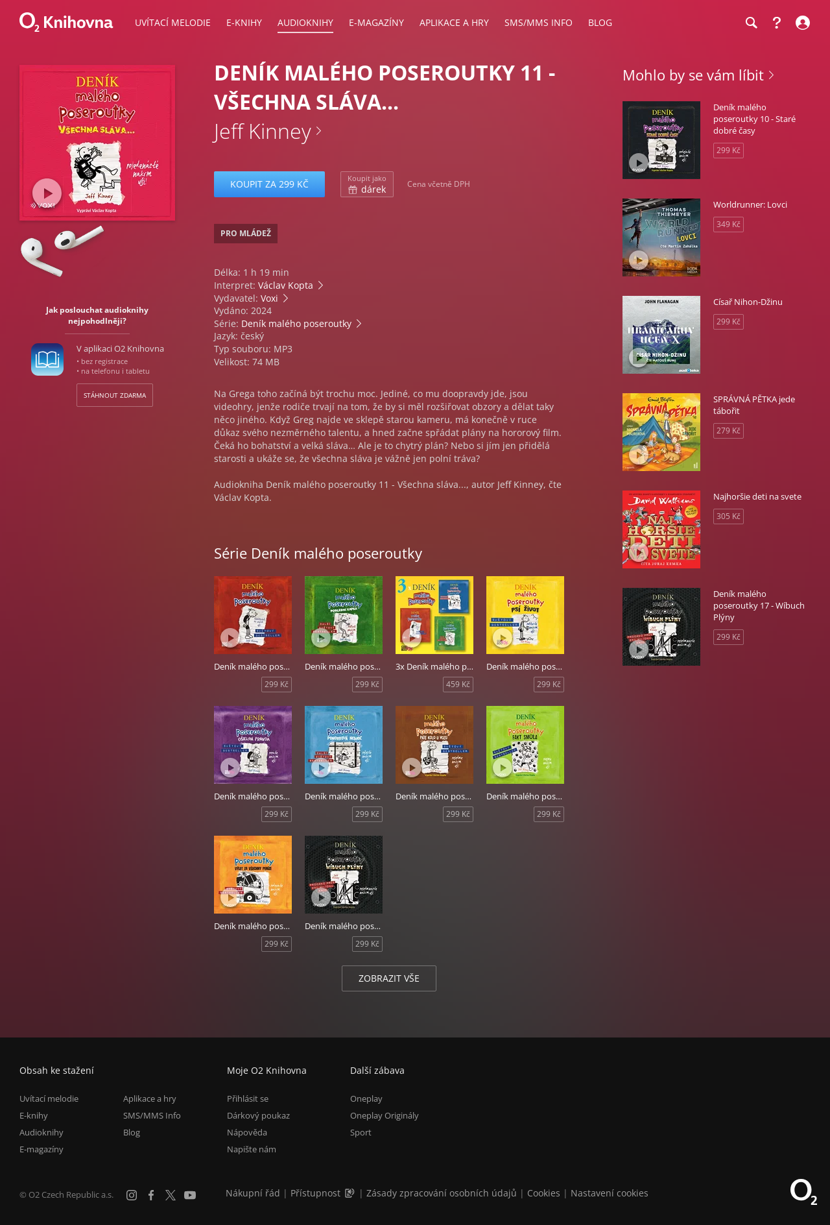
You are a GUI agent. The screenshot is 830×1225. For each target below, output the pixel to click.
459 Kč (458, 684)
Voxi (269, 298)
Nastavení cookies (609, 1193)
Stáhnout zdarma (115, 395)
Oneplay (366, 1098)
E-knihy (33, 1115)
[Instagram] (131, 1195)
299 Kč (277, 684)
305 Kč (729, 516)
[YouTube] (190, 1195)
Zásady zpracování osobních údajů (441, 1193)
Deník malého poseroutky (296, 323)
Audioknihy (41, 1132)
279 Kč (729, 430)
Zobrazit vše (389, 978)
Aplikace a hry (149, 1098)
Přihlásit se (247, 1098)
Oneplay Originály (384, 1115)
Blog (131, 1132)
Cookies (543, 1193)
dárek (367, 184)
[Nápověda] (777, 22)
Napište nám (251, 1149)
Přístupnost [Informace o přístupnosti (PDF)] (315, 1193)
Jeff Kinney (262, 131)
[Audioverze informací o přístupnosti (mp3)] (351, 1193)
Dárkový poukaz (258, 1115)
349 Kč (729, 224)
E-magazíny (41, 1149)
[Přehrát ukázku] (47, 193)
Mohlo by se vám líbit (693, 74)
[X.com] (170, 1195)
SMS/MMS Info (152, 1115)
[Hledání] (751, 22)
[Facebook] (151, 1195)
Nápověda (247, 1132)
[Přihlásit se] (801, 22)
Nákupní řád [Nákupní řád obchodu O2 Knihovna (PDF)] (253, 1193)
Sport (361, 1132)
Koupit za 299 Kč (269, 184)
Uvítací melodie (48, 1098)
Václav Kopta (285, 285)
